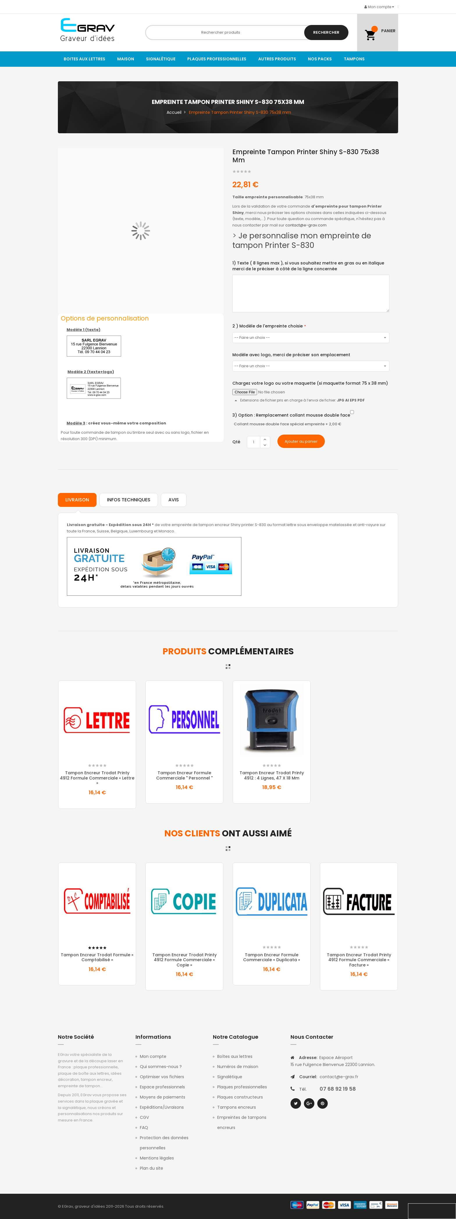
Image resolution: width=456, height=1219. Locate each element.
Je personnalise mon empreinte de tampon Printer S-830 (301, 241)
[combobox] (247, 32)
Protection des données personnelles (164, 1143)
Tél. (303, 1089)
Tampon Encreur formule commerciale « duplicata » (271, 957)
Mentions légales (157, 1158)
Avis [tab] (173, 499)
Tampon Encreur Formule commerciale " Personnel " (184, 775)
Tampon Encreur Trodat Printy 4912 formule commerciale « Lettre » (97, 778)
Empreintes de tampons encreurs (241, 1122)
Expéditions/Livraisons (162, 1107)
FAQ (144, 1127)
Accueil (174, 112)
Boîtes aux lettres (234, 1056)
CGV (144, 1117)
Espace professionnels (162, 1087)
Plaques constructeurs (240, 1097)
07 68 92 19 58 (338, 1088)
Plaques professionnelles (242, 1087)
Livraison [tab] (77, 499)
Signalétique (229, 1077)
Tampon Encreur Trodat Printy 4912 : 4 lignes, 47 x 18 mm (272, 775)
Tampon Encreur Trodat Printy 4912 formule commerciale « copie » (184, 960)
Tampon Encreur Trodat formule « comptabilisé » (97, 957)
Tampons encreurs (236, 1107)
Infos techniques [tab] (128, 499)
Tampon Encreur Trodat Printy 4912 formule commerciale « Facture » (359, 960)
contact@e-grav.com (306, 225)
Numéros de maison (237, 1066)
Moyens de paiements (162, 1097)
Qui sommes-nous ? (161, 1066)
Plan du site (151, 1168)
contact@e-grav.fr (339, 1077)
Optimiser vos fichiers (162, 1077)
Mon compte (153, 1056)
